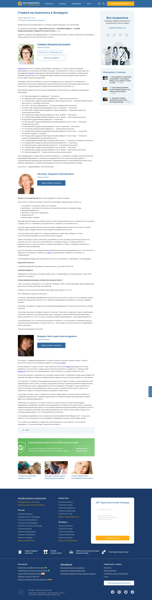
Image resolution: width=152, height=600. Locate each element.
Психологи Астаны (65, 505)
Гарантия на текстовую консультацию (33, 570)
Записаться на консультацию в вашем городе (87, 552)
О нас (89, 4)
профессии (21, 371)
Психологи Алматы (65, 502)
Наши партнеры (110, 570)
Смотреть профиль (51, 58)
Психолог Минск (43, 177)
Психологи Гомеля (65, 529)
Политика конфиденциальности (72, 571)
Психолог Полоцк (43, 47)
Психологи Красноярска (27, 532)
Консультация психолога (120, 4)
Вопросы (62, 4)
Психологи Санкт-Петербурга (29, 517)
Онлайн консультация (56, 552)
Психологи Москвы (25, 514)
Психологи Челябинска (26, 535)
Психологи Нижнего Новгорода (30, 526)
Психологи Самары (25, 538)
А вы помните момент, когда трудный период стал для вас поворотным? (119, 89)
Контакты (107, 568)
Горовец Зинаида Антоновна (53, 44)
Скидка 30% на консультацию (29, 574)
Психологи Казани (25, 529)
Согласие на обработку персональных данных (77, 574)
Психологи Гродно (65, 538)
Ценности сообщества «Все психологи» (33, 579)
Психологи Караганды (66, 511)
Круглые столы (29, 18)
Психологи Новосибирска (27, 520)
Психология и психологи (35, 20)
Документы (66, 564)
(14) (55, 52)
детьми (30, 73)
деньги (63, 363)
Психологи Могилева (66, 535)
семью (68, 367)
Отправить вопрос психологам (116, 574)
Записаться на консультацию (81, 449)
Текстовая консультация (118, 552)
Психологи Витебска (66, 532)
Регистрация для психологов (119, 583)
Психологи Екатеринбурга (28, 523)
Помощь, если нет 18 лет (27, 576)
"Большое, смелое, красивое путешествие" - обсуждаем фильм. (118, 100)
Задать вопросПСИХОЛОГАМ (150, 391)
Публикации (76, 4)
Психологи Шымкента (66, 508)
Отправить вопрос (112, 538)
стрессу (49, 253)
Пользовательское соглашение (72, 568)
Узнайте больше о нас (117, 28)
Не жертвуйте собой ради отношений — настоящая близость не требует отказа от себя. (120, 79)
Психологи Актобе (65, 514)
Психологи (49, 4)
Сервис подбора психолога (31, 552)
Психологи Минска (65, 526)
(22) (42, 52)
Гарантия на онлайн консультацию (31, 568)
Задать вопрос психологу (51, 183)
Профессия (22, 68)
